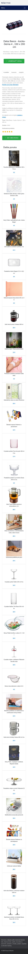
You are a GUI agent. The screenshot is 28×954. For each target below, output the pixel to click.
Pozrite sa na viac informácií (10, 84)
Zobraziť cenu (15, 61)
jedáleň (19, 943)
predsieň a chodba (12, 943)
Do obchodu (12, 138)
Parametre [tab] (13, 72)
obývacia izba (7, 942)
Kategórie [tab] (21, 72)
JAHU (12, 53)
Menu (3, 8)
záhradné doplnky (6, 945)
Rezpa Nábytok (9, 950)
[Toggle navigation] (25, 7)
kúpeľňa (24, 943)
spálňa (13, 942)
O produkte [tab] (6, 72)
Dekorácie (3, 940)
